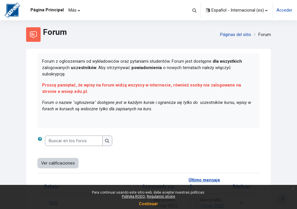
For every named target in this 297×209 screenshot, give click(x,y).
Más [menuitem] (72, 10)
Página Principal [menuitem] (47, 9)
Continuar (148, 203)
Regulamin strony (161, 196)
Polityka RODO (133, 196)
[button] (194, 10)
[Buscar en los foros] (74, 141)
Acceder (284, 10)
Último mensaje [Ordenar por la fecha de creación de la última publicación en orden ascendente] (204, 180)
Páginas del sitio (235, 34)
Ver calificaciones (58, 163)
